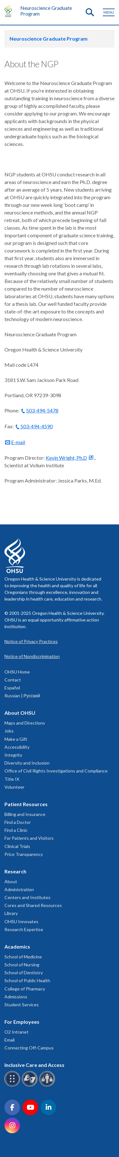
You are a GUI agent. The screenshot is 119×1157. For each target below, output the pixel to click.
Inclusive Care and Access (34, 1065)
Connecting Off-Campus (29, 1047)
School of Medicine (23, 956)
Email (9, 1039)
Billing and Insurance (24, 814)
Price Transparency (23, 854)
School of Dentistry (23, 972)
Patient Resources (26, 804)
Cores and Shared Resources (33, 905)
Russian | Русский (22, 695)
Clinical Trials (17, 846)
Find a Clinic (16, 830)
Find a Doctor (17, 822)
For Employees (21, 1022)
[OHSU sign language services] (30, 1085)
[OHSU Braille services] (13, 1085)
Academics (17, 946)
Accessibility (17, 747)
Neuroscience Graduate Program (46, 10)
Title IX (11, 779)
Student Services (21, 1004)
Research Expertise (23, 929)
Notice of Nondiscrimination (32, 656)
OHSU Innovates (21, 921)
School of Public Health (27, 980)
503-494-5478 (42, 410)
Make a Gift (15, 739)
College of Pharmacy (24, 988)
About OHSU (19, 713)
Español (12, 687)
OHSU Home (17, 671)
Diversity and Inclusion (27, 763)
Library (11, 913)
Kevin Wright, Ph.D (66, 458)
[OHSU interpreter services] (48, 1085)
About (10, 881)
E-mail (18, 442)
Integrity (13, 755)
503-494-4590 (36, 426)
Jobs (9, 730)
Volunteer (14, 787)
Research (15, 871)
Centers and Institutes (27, 897)
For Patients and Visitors (29, 838)
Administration (19, 889)
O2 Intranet (16, 1032)
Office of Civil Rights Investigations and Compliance (56, 770)
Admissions (15, 996)
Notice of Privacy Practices (31, 641)
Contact (12, 679)
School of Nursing (21, 964)
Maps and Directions (24, 723)
